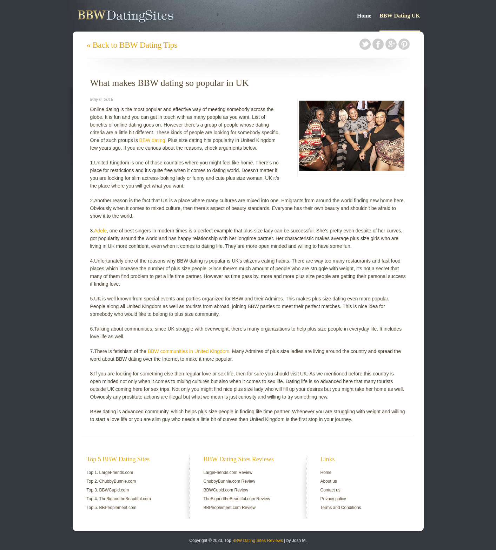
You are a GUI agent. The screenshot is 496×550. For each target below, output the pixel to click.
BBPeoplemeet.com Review (230, 507)
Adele (100, 230)
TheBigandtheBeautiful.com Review (237, 498)
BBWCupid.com (114, 490)
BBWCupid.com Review (226, 490)
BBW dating (152, 140)
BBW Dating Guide (145, 16)
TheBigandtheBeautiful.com (125, 498)
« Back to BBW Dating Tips (132, 44)
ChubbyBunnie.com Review (229, 481)
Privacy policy (333, 498)
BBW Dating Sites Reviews (257, 540)
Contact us (330, 490)
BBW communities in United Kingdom (189, 351)
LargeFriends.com (116, 472)
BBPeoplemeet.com (118, 507)
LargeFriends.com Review (228, 472)
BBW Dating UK (399, 16)
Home (364, 16)
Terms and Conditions (340, 507)
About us (328, 481)
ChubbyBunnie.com (117, 481)
